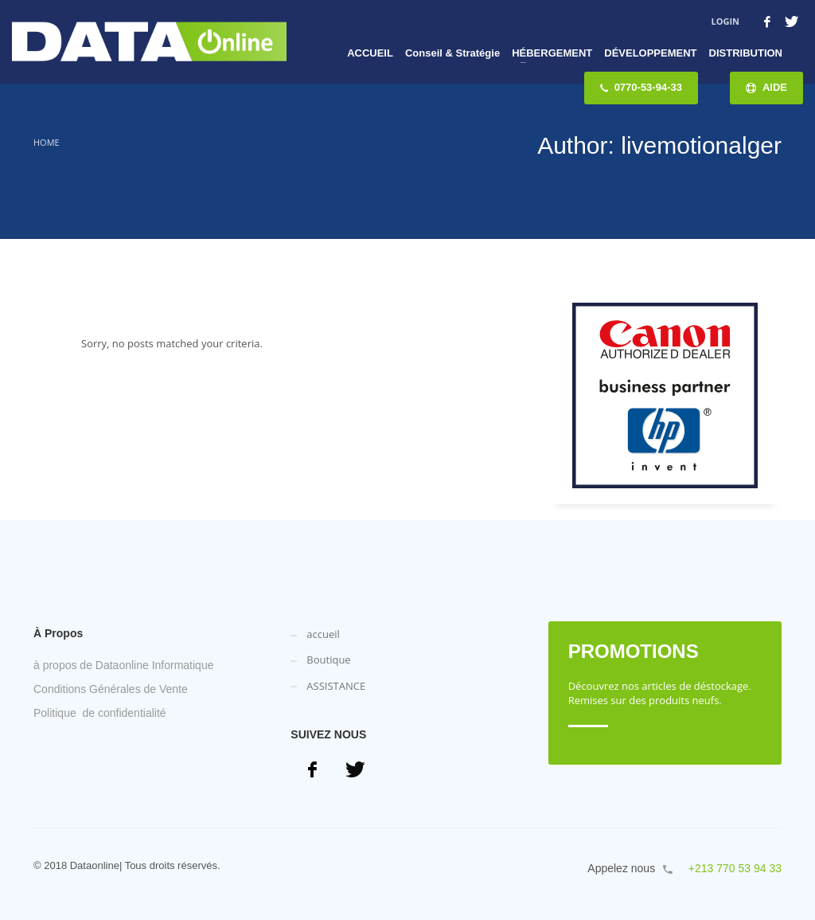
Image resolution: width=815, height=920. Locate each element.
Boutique (328, 659)
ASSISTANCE (335, 686)
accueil (323, 634)
